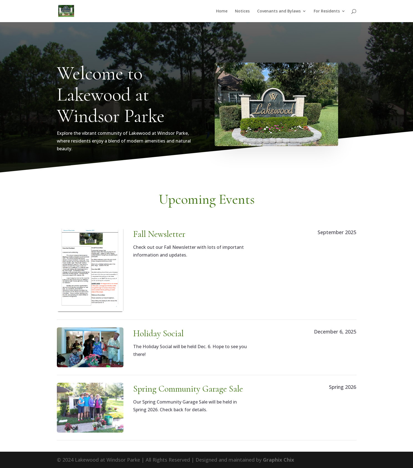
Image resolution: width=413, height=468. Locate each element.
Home (221, 11)
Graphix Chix (278, 459)
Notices (242, 11)
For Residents (327, 11)
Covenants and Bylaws (279, 11)
